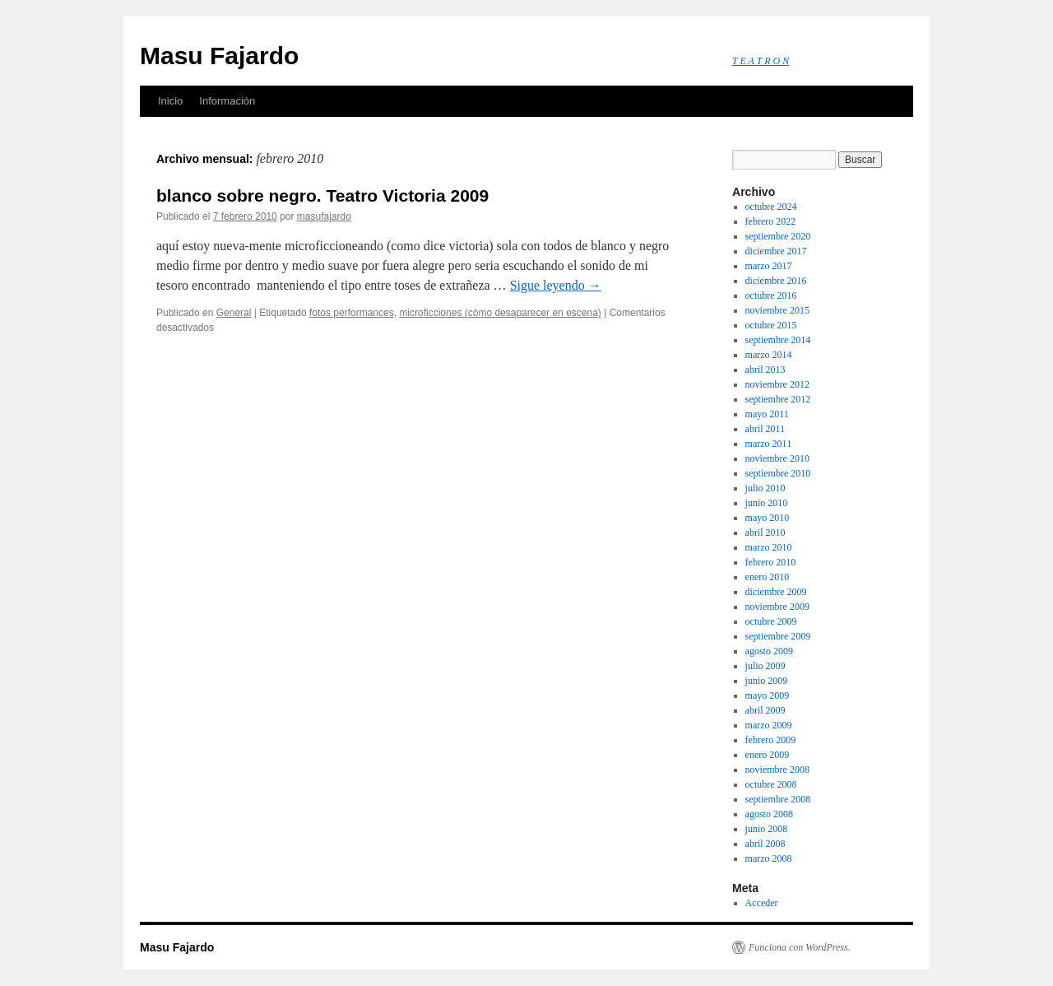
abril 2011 (765, 429)
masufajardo (324, 216)
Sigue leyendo (555, 285)
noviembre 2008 (777, 769)
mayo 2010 (767, 517)
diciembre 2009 (776, 592)
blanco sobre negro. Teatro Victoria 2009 (322, 195)
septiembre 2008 (778, 799)
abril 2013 (765, 369)
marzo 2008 (768, 858)
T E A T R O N (760, 61)
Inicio (170, 101)
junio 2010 (766, 503)
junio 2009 (766, 680)
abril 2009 (765, 710)
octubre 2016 (771, 295)
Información (227, 101)
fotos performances (351, 313)
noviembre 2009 (777, 606)
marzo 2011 (768, 443)
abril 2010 (765, 532)
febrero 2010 (770, 562)
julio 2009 (765, 666)
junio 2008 (766, 829)
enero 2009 (767, 754)
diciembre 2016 (776, 280)
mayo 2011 (767, 414)
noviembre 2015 (777, 310)
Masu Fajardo (219, 55)
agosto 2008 (769, 814)
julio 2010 (765, 488)
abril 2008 (765, 843)
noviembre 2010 (777, 458)
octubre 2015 (771, 325)
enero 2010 (767, 577)
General (234, 313)
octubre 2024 (771, 206)
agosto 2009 (769, 651)
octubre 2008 (771, 784)
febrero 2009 (770, 740)
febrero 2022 (770, 221)
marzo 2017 (768, 266)
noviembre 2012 (777, 384)
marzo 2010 (768, 547)
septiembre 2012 (778, 399)
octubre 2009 (771, 621)
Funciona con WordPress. (800, 947)
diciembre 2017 (776, 251)
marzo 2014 (768, 354)
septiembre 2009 (778, 636)
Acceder (761, 903)
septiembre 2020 (778, 236)
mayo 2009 (767, 695)
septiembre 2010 (778, 473)
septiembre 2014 (778, 340)
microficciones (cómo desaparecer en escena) (500, 313)
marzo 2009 (768, 725)
